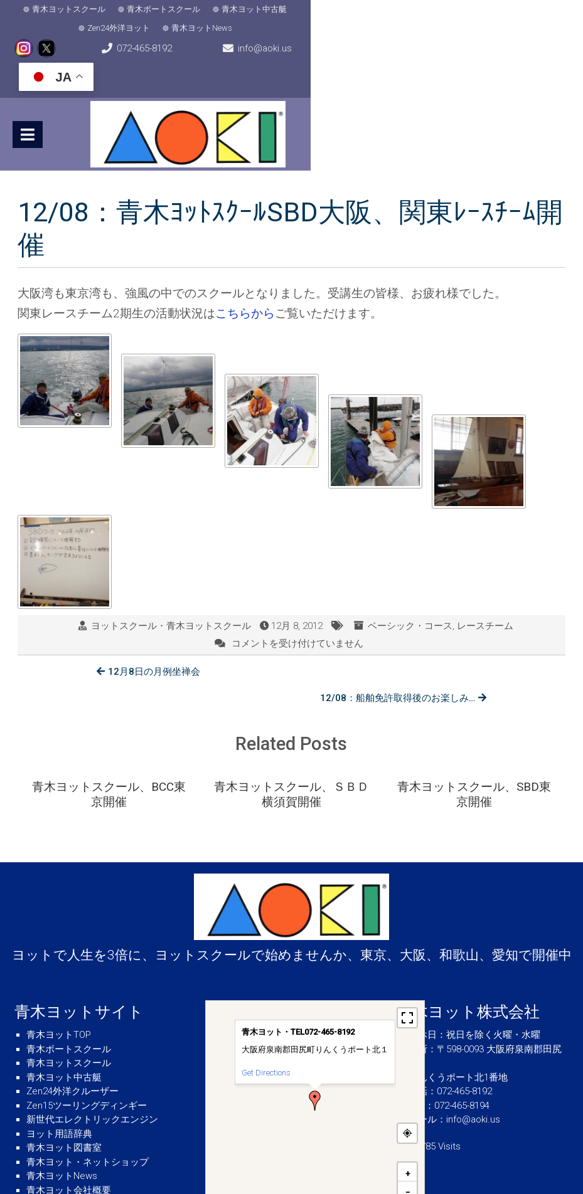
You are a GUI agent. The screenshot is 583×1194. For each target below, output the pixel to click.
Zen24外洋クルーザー (72, 1022)
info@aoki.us (297, 41)
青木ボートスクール (161, 11)
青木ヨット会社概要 (68, 1122)
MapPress (411, 1146)
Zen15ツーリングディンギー (86, 1037)
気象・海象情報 (59, 1135)
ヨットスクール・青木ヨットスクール (171, 586)
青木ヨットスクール (66, 11)
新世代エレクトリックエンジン (92, 1051)
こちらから (245, 274)
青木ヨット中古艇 (251, 11)
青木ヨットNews (420, 11)
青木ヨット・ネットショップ (87, 1093)
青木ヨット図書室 (64, 1079)
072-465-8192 (63, 41)
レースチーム (485, 586)
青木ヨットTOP (58, 966)
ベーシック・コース (410, 586)
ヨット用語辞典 (59, 1065)
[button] (315, 1032)
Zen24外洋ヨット (337, 11)
